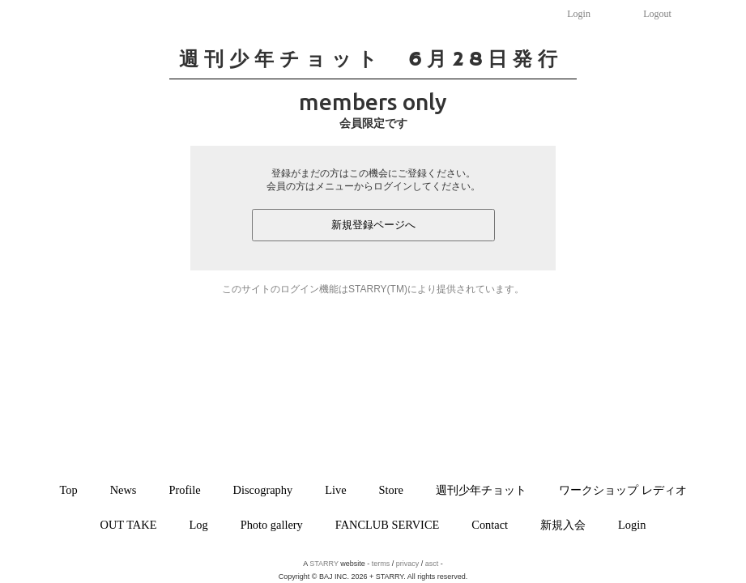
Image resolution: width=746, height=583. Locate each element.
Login (578, 13)
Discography (263, 489)
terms (381, 564)
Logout (657, 13)
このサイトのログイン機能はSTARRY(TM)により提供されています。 (373, 289)
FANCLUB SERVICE (387, 524)
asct (432, 564)
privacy (408, 564)
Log (198, 524)
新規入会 (563, 524)
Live (335, 489)
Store (391, 489)
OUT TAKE (128, 524)
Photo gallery (272, 524)
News (123, 489)
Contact (489, 524)
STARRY (324, 564)
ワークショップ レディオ (623, 489)
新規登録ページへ (373, 225)
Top (68, 489)
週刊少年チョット (481, 489)
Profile (184, 489)
